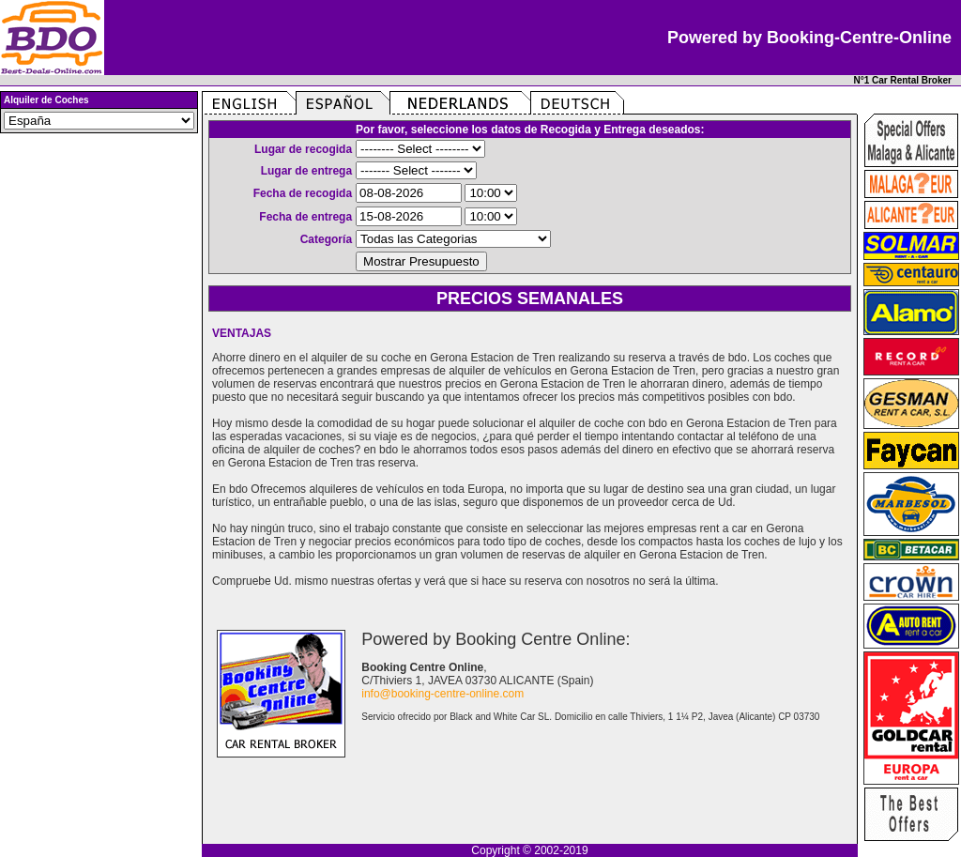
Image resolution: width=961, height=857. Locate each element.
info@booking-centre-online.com (442, 693)
